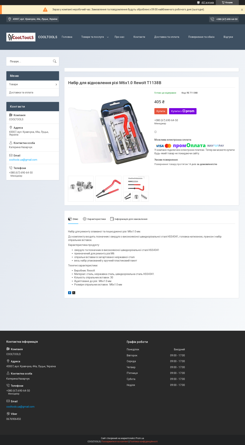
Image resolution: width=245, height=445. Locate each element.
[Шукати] (54, 61)
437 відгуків (207, 2)
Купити (161, 111)
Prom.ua (140, 438)
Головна (67, 36)
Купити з (182, 111)
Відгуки (228, 36)
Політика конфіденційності (144, 441)
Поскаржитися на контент (115, 441)
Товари (13, 84)
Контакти (139, 36)
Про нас (119, 36)
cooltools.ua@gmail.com (23, 159)
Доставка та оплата (166, 36)
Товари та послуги (92, 36)
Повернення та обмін (201, 36)
